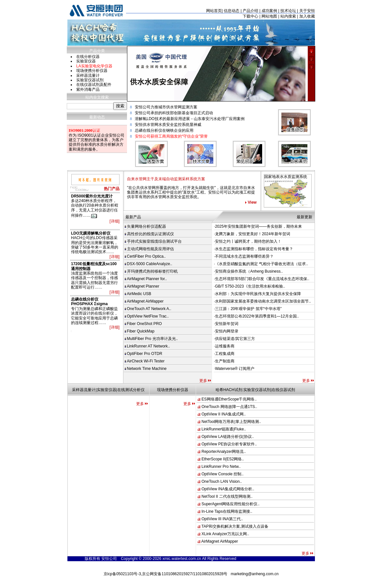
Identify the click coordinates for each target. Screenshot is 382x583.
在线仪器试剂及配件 (93, 84)
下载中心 (250, 16)
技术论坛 (288, 10)
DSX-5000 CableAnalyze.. (148, 264)
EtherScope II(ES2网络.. (223, 459)
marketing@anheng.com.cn (255, 574)
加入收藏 (307, 16)
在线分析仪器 (88, 56)
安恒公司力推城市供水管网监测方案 (166, 107)
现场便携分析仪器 (91, 70)
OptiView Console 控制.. (223, 474)
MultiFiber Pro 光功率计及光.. (151, 338)
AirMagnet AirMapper (144, 301)
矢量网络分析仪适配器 (145, 226)
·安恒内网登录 (226, 331)
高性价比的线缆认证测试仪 (149, 234)
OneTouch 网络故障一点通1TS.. (229, 406)
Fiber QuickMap (140, 331)
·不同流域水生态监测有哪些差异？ (244, 256)
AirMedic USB (138, 294)
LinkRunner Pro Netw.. (221, 466)
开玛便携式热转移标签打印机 (151, 271)
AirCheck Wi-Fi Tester (145, 361)
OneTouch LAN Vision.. (222, 481)
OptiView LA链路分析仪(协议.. (228, 436)
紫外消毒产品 (88, 89)
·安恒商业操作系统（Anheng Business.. (248, 271)
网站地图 (269, 16)
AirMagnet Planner (142, 286)
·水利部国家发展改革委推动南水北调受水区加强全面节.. (262, 301)
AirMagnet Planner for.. (146, 279)
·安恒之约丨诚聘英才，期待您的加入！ (247, 241)
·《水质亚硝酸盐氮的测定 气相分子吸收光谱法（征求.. (261, 264)
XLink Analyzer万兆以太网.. (225, 534)
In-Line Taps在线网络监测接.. (227, 511)
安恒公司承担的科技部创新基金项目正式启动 (174, 113)
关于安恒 (307, 10)
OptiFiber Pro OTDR (144, 353)
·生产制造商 (224, 361)
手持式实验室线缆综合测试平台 (153, 241)
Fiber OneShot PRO (143, 323)
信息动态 (231, 10)
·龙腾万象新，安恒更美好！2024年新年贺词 (252, 234)
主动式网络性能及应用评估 (149, 249)
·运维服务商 (224, 346)
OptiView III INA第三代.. (222, 519)
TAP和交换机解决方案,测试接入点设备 (235, 526)
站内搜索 (288, 16)
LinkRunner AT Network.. (147, 346)
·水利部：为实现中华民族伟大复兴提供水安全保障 (257, 294)
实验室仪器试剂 (90, 80)
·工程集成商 (224, 353)
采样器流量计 (88, 75)
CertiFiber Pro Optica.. (145, 256)
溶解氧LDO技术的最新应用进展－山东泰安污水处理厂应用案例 (190, 118)
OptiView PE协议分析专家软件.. (229, 444)
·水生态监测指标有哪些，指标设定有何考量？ (253, 249)
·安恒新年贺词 (226, 323)
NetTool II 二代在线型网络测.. (227, 496)
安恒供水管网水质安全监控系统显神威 (168, 124)
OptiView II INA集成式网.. (224, 414)
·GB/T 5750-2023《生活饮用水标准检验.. (249, 286)
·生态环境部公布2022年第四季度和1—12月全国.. (256, 316)
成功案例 (269, 10)
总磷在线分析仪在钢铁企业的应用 (164, 130)
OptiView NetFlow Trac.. (147, 316)
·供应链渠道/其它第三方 (234, 338)
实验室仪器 (86, 61)
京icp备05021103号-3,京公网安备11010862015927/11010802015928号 (166, 574)
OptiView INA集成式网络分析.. (228, 489)
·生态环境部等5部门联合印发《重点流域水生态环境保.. (261, 279)
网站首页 (214, 10)
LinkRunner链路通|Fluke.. (224, 429)
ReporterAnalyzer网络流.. (224, 451)
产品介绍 (250, 10)
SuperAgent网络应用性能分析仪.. (231, 504)
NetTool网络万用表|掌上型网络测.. (231, 421)
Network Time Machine (146, 368)
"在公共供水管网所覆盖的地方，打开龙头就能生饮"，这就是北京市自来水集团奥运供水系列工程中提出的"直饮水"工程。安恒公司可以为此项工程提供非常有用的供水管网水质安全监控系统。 (191, 192)
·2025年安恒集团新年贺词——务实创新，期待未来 (258, 226)
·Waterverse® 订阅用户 (234, 368)
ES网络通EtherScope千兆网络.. (229, 399)
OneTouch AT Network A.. (148, 308)
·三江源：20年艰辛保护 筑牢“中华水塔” (248, 308)
